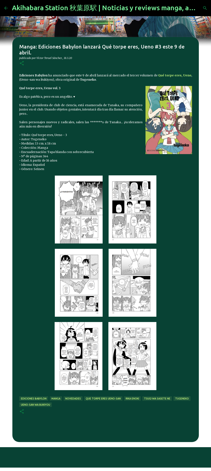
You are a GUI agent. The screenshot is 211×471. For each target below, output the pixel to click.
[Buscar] (205, 8)
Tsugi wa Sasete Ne (157, 398)
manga (55, 398)
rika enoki (132, 398)
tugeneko (182, 398)
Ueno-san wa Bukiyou (35, 404)
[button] (21, 63)
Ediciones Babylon (34, 398)
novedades (73, 398)
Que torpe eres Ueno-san (103, 398)
